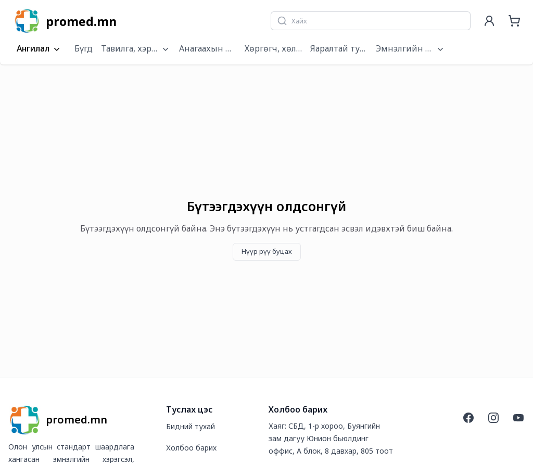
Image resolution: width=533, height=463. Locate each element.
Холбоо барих (191, 448)
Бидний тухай (190, 426)
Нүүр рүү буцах (267, 251)
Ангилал (39, 49)
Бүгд (83, 48)
